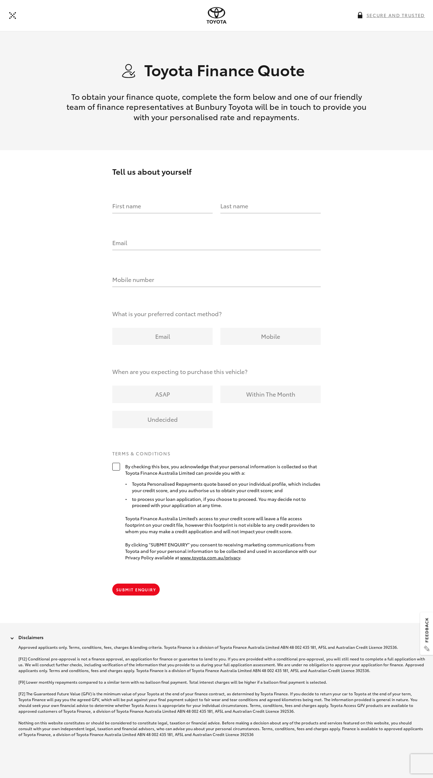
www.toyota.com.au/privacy (210, 557)
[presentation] (216, 15)
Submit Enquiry (136, 589)
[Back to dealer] (13, 15)
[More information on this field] (360, 15)
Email (119, 242)
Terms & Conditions (141, 454)
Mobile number (133, 279)
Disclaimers (31, 637)
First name (126, 206)
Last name (234, 206)
